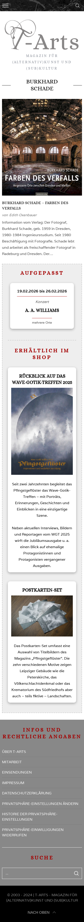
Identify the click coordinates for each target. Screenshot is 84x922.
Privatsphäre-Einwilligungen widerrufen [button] (33, 832)
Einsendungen (17, 772)
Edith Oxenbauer (23, 215)
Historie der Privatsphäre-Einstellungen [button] (30, 817)
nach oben (42, 912)
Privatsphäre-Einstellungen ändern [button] (40, 803)
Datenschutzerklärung (27, 793)
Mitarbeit (12, 762)
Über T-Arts (14, 751)
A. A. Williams (42, 310)
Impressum (13, 782)
